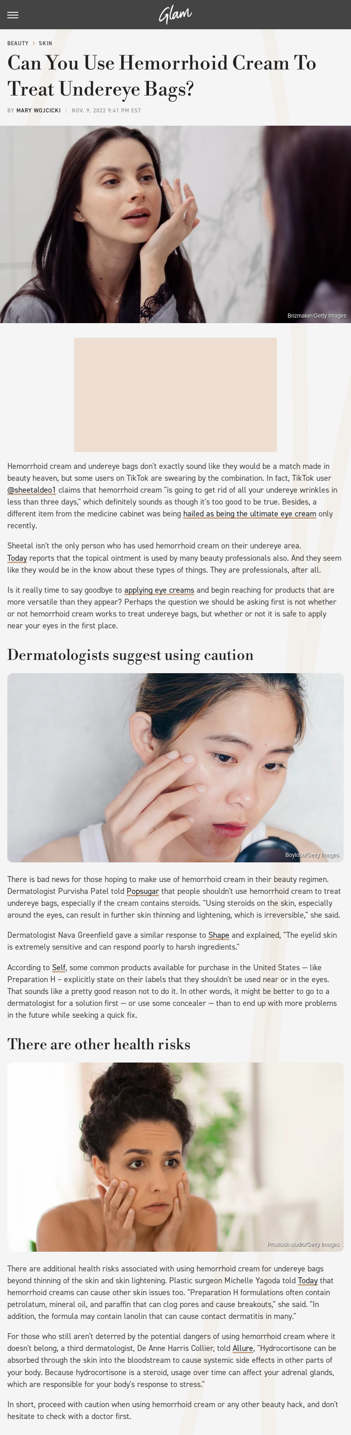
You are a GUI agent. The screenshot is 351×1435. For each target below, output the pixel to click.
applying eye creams (159, 590)
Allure (243, 1348)
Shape (218, 935)
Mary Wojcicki (38, 110)
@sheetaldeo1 (31, 489)
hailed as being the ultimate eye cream (249, 513)
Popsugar (143, 891)
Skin (46, 43)
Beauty (18, 43)
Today (17, 558)
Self (58, 967)
